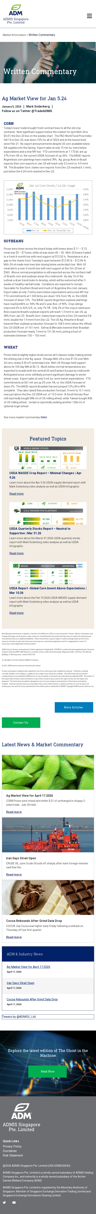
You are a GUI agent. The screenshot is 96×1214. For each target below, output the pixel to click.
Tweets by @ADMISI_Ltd (19, 1016)
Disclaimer (10, 1151)
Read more (16, 494)
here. (44, 417)
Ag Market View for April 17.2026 (29, 795)
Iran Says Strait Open (21, 858)
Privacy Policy (12, 1146)
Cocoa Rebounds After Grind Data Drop (34, 921)
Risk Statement (13, 1155)
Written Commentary (41, 35)
